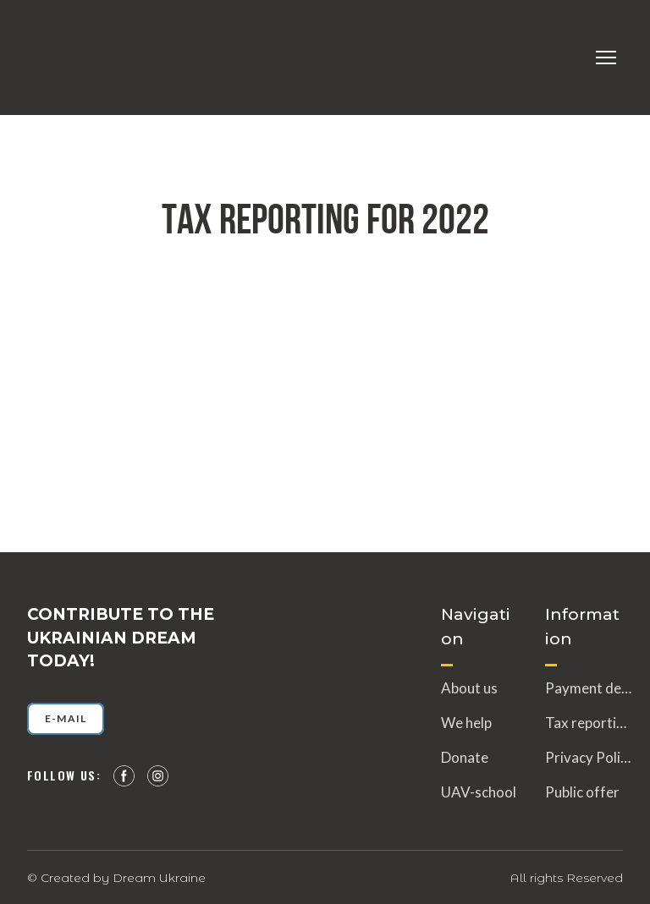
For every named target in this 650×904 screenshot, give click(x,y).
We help (466, 722)
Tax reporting (588, 722)
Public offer (582, 792)
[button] (65, 719)
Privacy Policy (588, 757)
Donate (464, 757)
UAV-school (478, 792)
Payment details (588, 688)
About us (469, 688)
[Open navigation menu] (606, 57)
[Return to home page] (59, 57)
